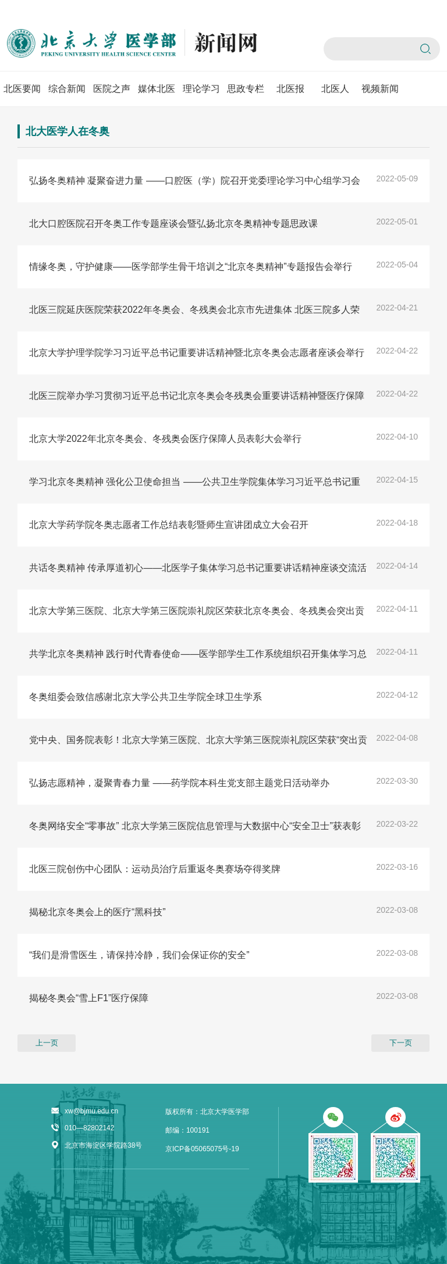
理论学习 (201, 89)
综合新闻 (67, 89)
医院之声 (111, 89)
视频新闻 (380, 89)
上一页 (47, 1042)
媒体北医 (156, 89)
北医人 (335, 89)
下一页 (400, 1042)
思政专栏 (245, 89)
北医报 (290, 89)
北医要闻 (22, 89)
